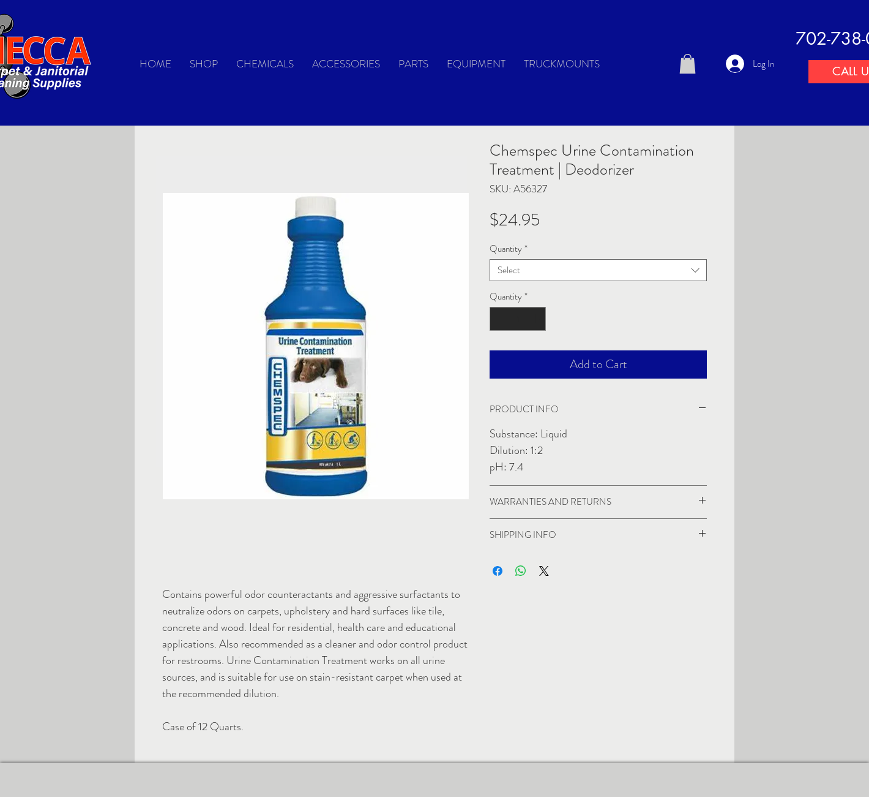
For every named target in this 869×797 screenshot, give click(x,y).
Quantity (509, 248)
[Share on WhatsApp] (520, 571)
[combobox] (598, 270)
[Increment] (536, 319)
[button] (687, 64)
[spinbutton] (518, 319)
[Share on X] (544, 571)
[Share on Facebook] (497, 571)
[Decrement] (499, 319)
